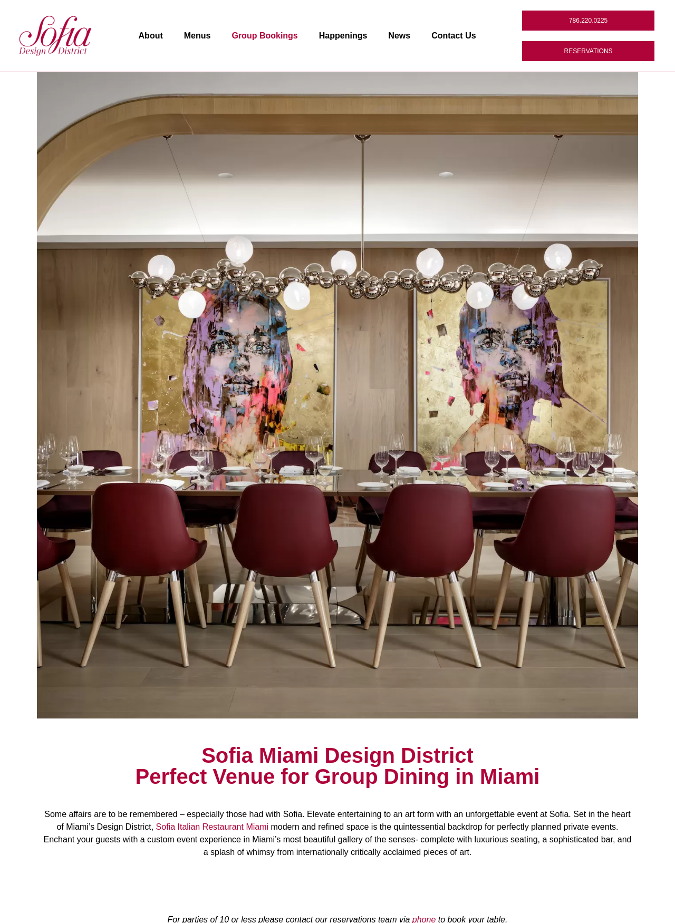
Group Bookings (264, 35)
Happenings (343, 35)
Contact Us (453, 35)
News (399, 35)
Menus (197, 35)
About (151, 35)
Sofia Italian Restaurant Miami (212, 826)
